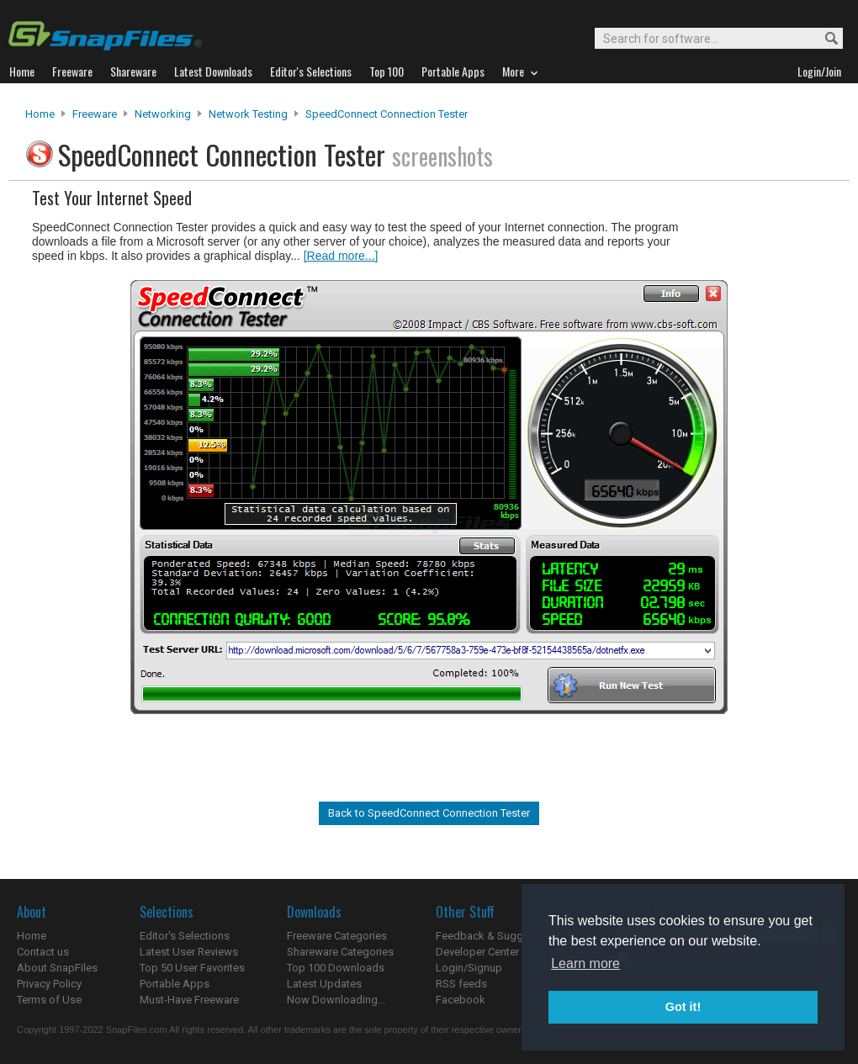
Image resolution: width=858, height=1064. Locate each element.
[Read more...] (341, 255)
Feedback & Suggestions (497, 935)
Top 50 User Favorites (192, 967)
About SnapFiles (57, 967)
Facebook (460, 999)
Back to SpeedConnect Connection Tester (429, 813)
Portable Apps (174, 983)
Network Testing (248, 114)
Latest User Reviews (189, 951)
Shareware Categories (340, 951)
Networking (163, 114)
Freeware (94, 114)
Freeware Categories (337, 935)
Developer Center (477, 951)
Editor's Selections (185, 935)
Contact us (43, 951)
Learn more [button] (585, 963)
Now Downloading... (336, 999)
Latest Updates (324, 983)
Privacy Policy (49, 983)
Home (40, 114)
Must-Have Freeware (189, 999)
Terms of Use (49, 999)
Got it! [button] (683, 1007)
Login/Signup (469, 967)
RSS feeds (461, 983)
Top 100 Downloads (335, 967)
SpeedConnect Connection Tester (386, 114)
